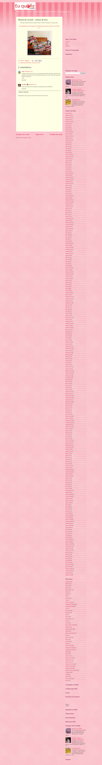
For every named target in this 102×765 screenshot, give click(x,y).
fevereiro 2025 (68, 131)
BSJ (66, 596)
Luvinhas (67, 622)
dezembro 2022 (68, 177)
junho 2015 (67, 358)
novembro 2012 (68, 422)
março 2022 (67, 193)
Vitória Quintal (68, 678)
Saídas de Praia (68, 645)
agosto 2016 (68, 329)
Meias (66, 635)
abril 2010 (67, 486)
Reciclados (67, 641)
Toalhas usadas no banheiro (71, 670)
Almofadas (67, 581)
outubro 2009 (68, 498)
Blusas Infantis (68, 589)
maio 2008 (67, 533)
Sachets (67, 643)
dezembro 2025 (68, 117)
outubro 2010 (68, 474)
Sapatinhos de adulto (69, 647)
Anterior (67, 704)
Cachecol (67, 598)
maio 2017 (67, 311)
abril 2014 (67, 387)
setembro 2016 (68, 327)
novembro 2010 (68, 471)
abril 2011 (67, 461)
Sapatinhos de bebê (69, 649)
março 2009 (67, 513)
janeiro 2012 (68, 443)
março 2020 (67, 241)
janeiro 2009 (68, 517)
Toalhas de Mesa (68, 668)
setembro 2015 (68, 352)
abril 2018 (67, 288)
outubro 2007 (68, 548)
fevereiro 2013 (68, 416)
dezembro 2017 (68, 296)
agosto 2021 (68, 208)
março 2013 (67, 414)
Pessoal (67, 639)
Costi (66, 608)
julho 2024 (67, 144)
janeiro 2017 (68, 319)
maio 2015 (67, 360)
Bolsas (66, 592)
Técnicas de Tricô (69, 666)
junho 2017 (67, 309)
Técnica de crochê (69, 658)
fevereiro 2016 (68, 342)
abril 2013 (67, 412)
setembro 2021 (68, 206)
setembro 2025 (68, 121)
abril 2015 (67, 362)
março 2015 (67, 364)
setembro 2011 (68, 451)
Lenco (66, 620)
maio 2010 (67, 484)
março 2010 (67, 488)
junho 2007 (67, 556)
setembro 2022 (68, 183)
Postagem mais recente (23, 134)
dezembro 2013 (68, 395)
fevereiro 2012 (68, 441)
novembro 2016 (68, 323)
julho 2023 (67, 162)
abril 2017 (67, 313)
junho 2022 (67, 187)
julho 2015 (67, 356)
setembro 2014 (68, 377)
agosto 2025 (68, 123)
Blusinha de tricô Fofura (77, 80)
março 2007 (67, 562)
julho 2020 (67, 232)
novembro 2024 (68, 136)
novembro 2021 (68, 202)
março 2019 (67, 265)
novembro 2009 (68, 496)
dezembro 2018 (68, 272)
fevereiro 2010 (68, 490)
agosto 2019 (68, 255)
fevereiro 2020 (68, 243)
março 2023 (67, 171)
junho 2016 (67, 333)
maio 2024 (67, 148)
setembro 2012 (68, 426)
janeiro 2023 (68, 175)
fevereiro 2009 (68, 515)
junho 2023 (67, 164)
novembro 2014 (68, 373)
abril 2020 (67, 239)
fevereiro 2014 (68, 391)
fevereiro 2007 (68, 564)
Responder (24, 80)
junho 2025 (67, 127)
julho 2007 (67, 554)
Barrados (67, 585)
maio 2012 (67, 434)
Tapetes (67, 653)
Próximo (67, 705)
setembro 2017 (68, 303)
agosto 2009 (68, 502)
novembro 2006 (68, 570)
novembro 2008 (68, 521)
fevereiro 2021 (68, 218)
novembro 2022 (68, 179)
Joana (23, 71)
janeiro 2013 (68, 418)
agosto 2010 (68, 478)
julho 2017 (67, 307)
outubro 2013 (68, 399)
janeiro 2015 (68, 368)
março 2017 (67, 315)
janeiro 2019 (68, 270)
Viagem (67, 674)
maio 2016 (67, 335)
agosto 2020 (68, 230)
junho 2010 (67, 482)
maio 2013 (67, 410)
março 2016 (67, 340)
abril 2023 (67, 169)
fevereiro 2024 (68, 154)
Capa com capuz (68, 602)
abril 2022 (67, 191)
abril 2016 (67, 337)
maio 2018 (67, 286)
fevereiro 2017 (68, 317)
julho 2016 (67, 331)
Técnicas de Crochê (36, 62)
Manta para (67, 627)
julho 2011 (67, 455)
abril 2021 (67, 214)
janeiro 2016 (68, 344)
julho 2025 (67, 125)
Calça (66, 600)
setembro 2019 (68, 253)
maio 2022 (67, 189)
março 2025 (67, 129)
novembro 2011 (68, 447)
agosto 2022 (68, 185)
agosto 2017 (68, 305)
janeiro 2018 (68, 294)
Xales (66, 680)
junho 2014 (67, 383)
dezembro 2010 (68, 469)
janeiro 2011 (68, 467)
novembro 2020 (68, 224)
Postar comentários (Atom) (25, 137)
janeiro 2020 (68, 245)
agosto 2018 (68, 280)
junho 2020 (67, 234)
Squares (67, 651)
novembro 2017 (68, 298)
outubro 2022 (68, 181)
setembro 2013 (68, 401)
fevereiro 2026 (68, 115)
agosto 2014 (68, 379)
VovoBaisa (24, 84)
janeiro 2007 (68, 566)
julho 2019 (67, 257)
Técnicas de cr (68, 662)
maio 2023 (67, 167)
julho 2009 (67, 504)
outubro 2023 (68, 158)
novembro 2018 (68, 274)
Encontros (67, 612)
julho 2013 (67, 406)
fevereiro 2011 (68, 465)
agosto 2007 (68, 552)
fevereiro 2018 (68, 292)
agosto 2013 (68, 403)
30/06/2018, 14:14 (28, 71)
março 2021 (67, 216)
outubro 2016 (68, 325)
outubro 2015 (68, 350)
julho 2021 (67, 210)
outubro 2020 (68, 226)
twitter (66, 43)
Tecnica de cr (68, 655)
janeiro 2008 (68, 542)
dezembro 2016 (68, 321)
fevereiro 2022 (68, 195)
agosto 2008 (68, 527)
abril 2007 (67, 560)
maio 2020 (67, 237)
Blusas (66, 587)
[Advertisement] (76, 26)
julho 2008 (67, 529)
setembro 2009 (68, 500)
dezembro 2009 (68, 494)
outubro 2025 (68, 119)
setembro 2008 (68, 525)
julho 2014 (67, 381)
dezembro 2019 (68, 247)
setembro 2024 (68, 140)
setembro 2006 (68, 574)
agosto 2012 (68, 428)
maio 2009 (67, 509)
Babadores (67, 583)
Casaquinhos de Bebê (69, 604)
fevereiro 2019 (68, 268)
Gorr (66, 614)
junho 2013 (67, 408)
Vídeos (66, 676)
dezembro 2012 (68, 420)
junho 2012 (67, 432)
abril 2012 (67, 436)
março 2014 (67, 389)
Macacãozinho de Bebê (70, 624)
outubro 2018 (68, 276)
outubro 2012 (68, 424)
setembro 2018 (68, 278)
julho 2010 (67, 480)
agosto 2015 (68, 354)
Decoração (67, 610)
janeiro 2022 (68, 197)
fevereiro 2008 (68, 539)
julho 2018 (67, 282)
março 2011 (67, 463)
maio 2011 (67, 459)
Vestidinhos (67, 672)
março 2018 (67, 290)
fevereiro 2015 (68, 366)
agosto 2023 (68, 160)
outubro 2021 (68, 204)
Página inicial (40, 134)
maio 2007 (67, 558)
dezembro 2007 (68, 544)
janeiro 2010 (68, 492)
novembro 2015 (68, 348)
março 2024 (67, 152)
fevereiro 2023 (68, 173)
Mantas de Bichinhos (69, 633)
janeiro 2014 (68, 393)
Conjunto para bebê (69, 606)
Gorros (66, 616)
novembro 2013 (68, 397)
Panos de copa (68, 637)
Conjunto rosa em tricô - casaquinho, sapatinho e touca (78, 90)
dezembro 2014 (68, 371)
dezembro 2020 (68, 222)
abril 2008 (67, 535)
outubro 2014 (68, 375)
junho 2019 (67, 259)
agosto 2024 (68, 142)
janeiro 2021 (68, 220)
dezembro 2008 (68, 519)
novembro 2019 (68, 249)
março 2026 (67, 113)
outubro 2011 (68, 449)
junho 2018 (67, 284)
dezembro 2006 (68, 568)
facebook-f (67, 41)
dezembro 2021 (68, 199)
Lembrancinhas (68, 618)
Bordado (67, 594)
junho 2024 (67, 146)
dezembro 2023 (68, 156)
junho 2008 (67, 531)
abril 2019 (67, 263)
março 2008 (67, 537)
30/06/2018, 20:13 (32, 84)
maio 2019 (67, 261)
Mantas (29, 62)
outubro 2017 (68, 300)
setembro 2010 (68, 476)
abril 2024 (67, 150)
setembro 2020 (68, 228)
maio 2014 (67, 385)
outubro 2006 (68, 572)
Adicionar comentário (23, 92)
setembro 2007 (68, 550)
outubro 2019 (68, 251)
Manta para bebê (24, 62)
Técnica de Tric (68, 660)
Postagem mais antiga (56, 134)
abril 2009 (67, 511)
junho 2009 (67, 506)
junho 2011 (67, 457)
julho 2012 (67, 430)
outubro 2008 (68, 523)
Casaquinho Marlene (76, 99)
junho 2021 (67, 212)
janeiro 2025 (68, 134)
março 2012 (67, 438)
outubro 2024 (68, 138)
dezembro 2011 (68, 445)
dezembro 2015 (68, 346)
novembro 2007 (68, 546)
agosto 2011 (68, 453)
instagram (67, 46)
